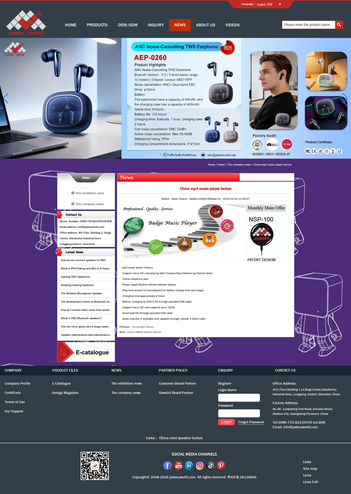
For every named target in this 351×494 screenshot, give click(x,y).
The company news (239, 164)
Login (226, 422)
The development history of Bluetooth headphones (91, 302)
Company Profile (17, 383)
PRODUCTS (97, 25)
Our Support (14, 411)
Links (307, 462)
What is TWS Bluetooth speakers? (81, 318)
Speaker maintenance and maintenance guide (89, 335)
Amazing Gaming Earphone (77, 285)
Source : (184, 199)
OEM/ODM (128, 25)
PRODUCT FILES (65, 370)
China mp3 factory (143, 327)
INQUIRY (156, 25)
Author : (167, 199)
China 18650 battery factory (144, 332)
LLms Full (310, 482)
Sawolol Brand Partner (176, 392)
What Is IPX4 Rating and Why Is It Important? (88, 268)
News (221, 164)
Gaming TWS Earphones (75, 277)
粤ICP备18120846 (242, 477)
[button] (160, 154)
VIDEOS (233, 25)
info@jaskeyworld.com (300, 427)
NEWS (180, 25)
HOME (70, 25)
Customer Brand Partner (177, 383)
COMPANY (13, 370)
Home (211, 164)
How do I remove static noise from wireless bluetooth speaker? (98, 310)
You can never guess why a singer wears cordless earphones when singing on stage (110, 326)
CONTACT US (285, 370)
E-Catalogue (61, 383)
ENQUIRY (225, 370)
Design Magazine (65, 392)
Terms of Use (15, 402)
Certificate (13, 392)
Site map (310, 468)
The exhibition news (90, 193)
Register (224, 383)
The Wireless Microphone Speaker (81, 293)
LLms (307, 475)
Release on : (215, 199)
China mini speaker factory (181, 437)
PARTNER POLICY (173, 370)
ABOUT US (205, 25)
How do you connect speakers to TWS (83, 260)
